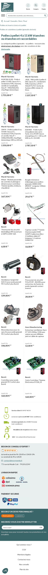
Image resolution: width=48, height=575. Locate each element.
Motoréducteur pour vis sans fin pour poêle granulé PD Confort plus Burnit (11, 332)
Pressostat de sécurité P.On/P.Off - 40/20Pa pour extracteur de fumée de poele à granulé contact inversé (35, 284)
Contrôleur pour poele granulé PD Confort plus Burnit (10, 382)
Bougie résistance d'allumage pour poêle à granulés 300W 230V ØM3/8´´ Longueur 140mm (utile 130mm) (35, 184)
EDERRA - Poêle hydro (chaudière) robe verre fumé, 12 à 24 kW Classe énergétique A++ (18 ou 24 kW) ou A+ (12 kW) (35, 134)
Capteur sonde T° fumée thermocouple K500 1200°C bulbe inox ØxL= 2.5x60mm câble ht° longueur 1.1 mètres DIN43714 (34, 235)
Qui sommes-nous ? (24, 545)
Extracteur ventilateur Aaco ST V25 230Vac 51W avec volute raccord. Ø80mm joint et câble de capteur (36, 333)
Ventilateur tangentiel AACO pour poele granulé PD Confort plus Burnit (11, 282)
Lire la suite (5, 49)
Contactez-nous (24, 559)
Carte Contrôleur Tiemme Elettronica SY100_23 (35, 381)
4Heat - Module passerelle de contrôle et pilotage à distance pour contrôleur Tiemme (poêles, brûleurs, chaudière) (11, 184)
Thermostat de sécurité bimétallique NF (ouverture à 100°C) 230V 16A (11, 232)
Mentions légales (24, 555)
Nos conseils (24, 564)
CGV (24, 550)
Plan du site (24, 569)
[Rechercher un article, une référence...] (25, 15)
